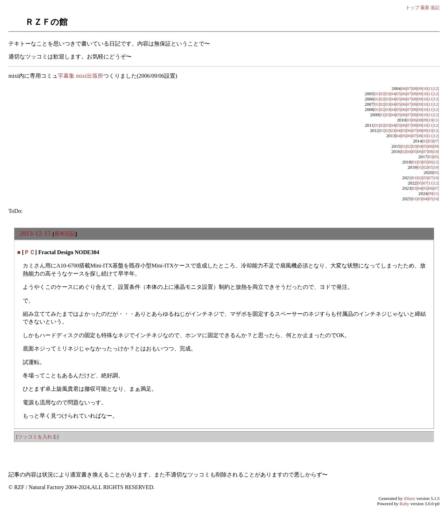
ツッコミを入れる (37, 436)
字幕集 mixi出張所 (80, 76)
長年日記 (64, 234)
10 (425, 88)
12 (436, 88)
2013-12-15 (35, 233)
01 (376, 93)
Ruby (405, 503)
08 (414, 88)
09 (420, 88)
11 (430, 88)
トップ (412, 7)
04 (393, 93)
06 (403, 88)
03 (387, 93)
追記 (435, 7)
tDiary (409, 498)
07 (409, 88)
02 (382, 93)
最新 (424, 7)
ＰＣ (29, 252)
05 (398, 93)
